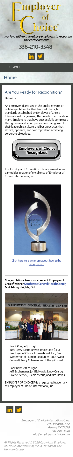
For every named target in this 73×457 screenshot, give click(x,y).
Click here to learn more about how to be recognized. (36, 262)
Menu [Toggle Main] (13, 67)
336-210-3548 (35, 47)
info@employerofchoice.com (51, 434)
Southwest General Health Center (44, 283)
